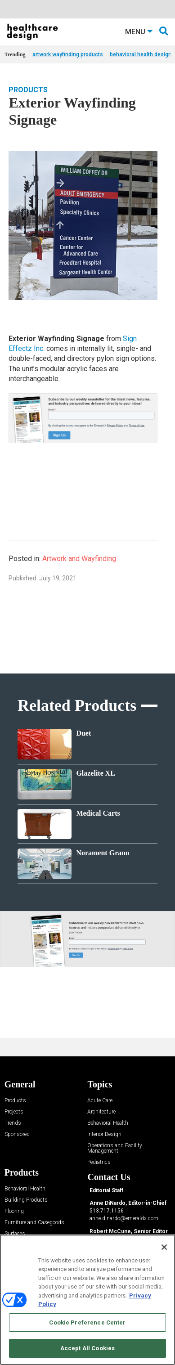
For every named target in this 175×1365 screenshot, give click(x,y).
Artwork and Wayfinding (79, 558)
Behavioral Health (107, 1123)
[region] (87, 1300)
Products (28, 89)
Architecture (101, 1112)
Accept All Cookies (87, 1348)
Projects (13, 1112)
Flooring (14, 1211)
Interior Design (104, 1134)
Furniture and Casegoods (34, 1223)
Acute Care (99, 1101)
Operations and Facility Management (114, 1148)
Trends (12, 1123)
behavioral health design (140, 54)
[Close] (164, 1247)
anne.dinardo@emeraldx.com (124, 1218)
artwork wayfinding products (67, 54)
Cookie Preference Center (87, 1322)
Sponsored (17, 1134)
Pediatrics (99, 1162)
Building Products (26, 1200)
